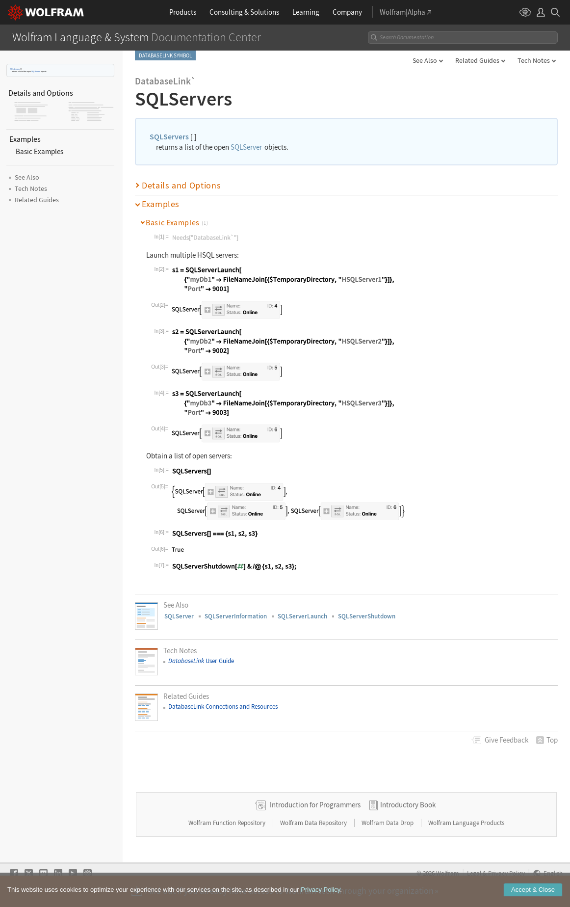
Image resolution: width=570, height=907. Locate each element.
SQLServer (35, 71)
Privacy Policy (320, 889)
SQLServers (15, 69)
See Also (425, 60)
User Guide (201, 661)
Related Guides (477, 60)
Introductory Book (408, 804)
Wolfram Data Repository (314, 823)
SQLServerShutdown (366, 616)
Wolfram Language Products (466, 823)
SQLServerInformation (236, 616)
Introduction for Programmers (315, 804)
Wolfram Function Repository (227, 823)
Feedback (506, 740)
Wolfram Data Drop (388, 823)
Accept (533, 889)
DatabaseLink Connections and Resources (223, 706)
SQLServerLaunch (302, 616)
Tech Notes (534, 60)
